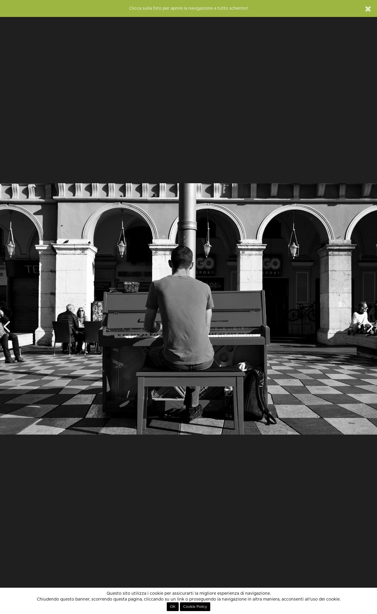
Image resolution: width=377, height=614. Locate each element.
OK (173, 606)
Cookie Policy (195, 606)
